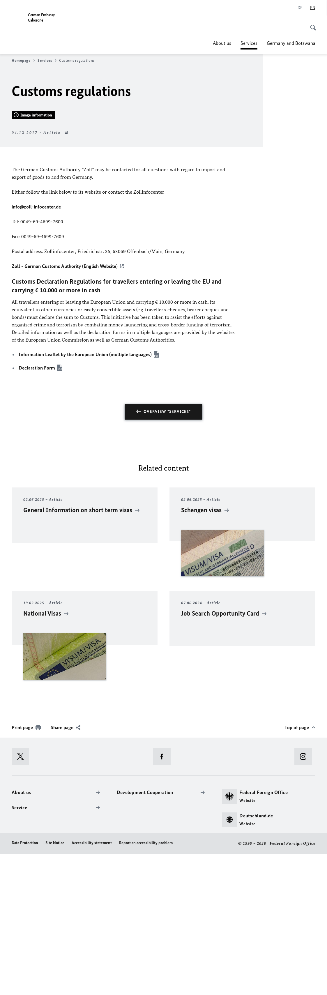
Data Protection (25, 983)
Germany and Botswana (291, 43)
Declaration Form (37, 509)
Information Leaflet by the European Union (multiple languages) (85, 496)
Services (249, 43)
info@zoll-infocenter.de (36, 348)
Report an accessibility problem (146, 983)
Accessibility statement (92, 983)
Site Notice (54, 983)
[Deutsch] (300, 8)
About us (222, 43)
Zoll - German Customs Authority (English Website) (65, 407)
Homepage (23, 60)
